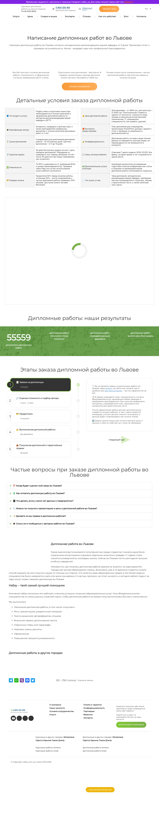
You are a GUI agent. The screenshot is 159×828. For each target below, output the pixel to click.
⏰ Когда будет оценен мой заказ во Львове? (37, 486)
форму (109, 388)
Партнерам (88, 711)
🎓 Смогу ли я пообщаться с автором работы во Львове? (44, 523)
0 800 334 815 (63, 7)
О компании (55, 705)
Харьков (47, 740)
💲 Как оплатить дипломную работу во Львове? (39, 493)
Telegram (128, 2)
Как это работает (107, 16)
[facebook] (25, 718)
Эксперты (70, 16)
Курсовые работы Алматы (48, 747)
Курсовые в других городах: (49, 737)
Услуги (16, 16)
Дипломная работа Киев (94, 751)
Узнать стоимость (79, 86)
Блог (126, 16)
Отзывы (87, 16)
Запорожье (68, 737)
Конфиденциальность (94, 708)
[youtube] (13, 718)
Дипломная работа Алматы (96, 747)
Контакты (141, 16)
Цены (30, 16)
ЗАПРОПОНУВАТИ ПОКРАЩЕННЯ (131, 725)
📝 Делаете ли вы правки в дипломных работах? (39, 516)
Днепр (61, 740)
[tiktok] (19, 718)
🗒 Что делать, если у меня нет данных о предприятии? (43, 501)
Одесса (39, 740)
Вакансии (88, 714)
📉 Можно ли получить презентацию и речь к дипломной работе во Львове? (55, 508)
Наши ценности (57, 708)
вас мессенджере (113, 391)
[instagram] (31, 718)
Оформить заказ (109, 9)
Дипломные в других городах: (97, 737)
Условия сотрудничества (61, 711)
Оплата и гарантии (92, 705)
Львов (55, 740)
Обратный (87, 9)
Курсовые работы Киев (47, 751)
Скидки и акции (49, 16)
